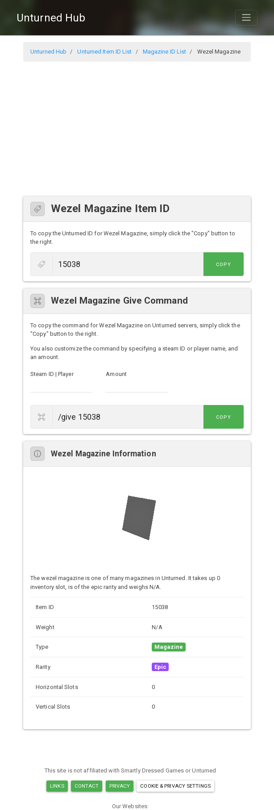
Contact (87, 786)
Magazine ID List (165, 51)
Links (57, 786)
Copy (223, 264)
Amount (116, 374)
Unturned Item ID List (104, 51)
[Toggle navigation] (246, 17)
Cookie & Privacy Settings (175, 786)
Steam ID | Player (52, 374)
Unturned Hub (51, 18)
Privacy (119, 786)
